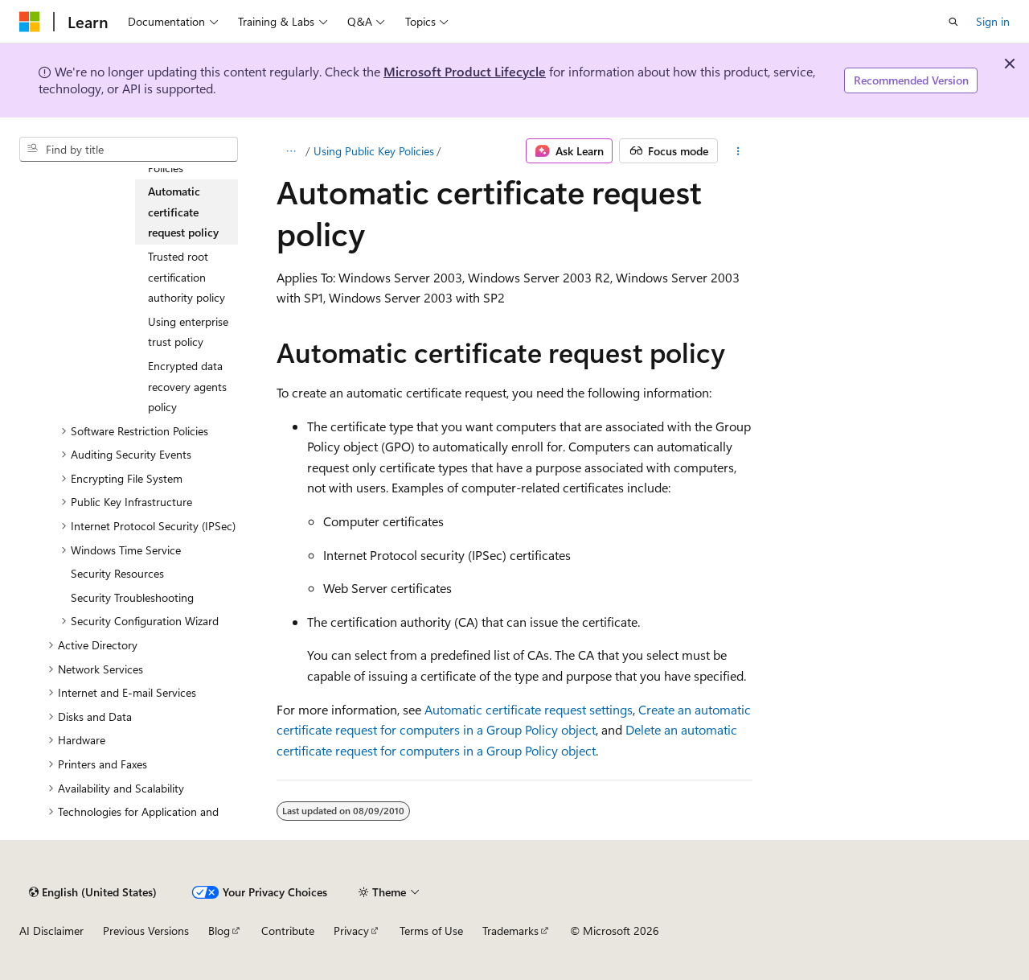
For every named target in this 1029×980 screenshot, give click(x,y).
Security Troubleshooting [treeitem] (132, 597)
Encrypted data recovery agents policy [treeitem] (187, 386)
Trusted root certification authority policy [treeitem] (186, 277)
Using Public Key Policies (374, 151)
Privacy (351, 930)
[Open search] (953, 21)
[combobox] (128, 150)
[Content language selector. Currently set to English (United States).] (92, 892)
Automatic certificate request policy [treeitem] (183, 211)
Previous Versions (146, 930)
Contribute (287, 930)
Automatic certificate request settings (528, 709)
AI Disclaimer (51, 930)
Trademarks (510, 930)
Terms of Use (431, 930)
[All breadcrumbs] (291, 151)
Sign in (993, 21)
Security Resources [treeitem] (117, 573)
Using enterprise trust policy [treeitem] (188, 332)
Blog (219, 930)
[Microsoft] (29, 21)
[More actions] (738, 151)
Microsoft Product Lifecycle (464, 71)
